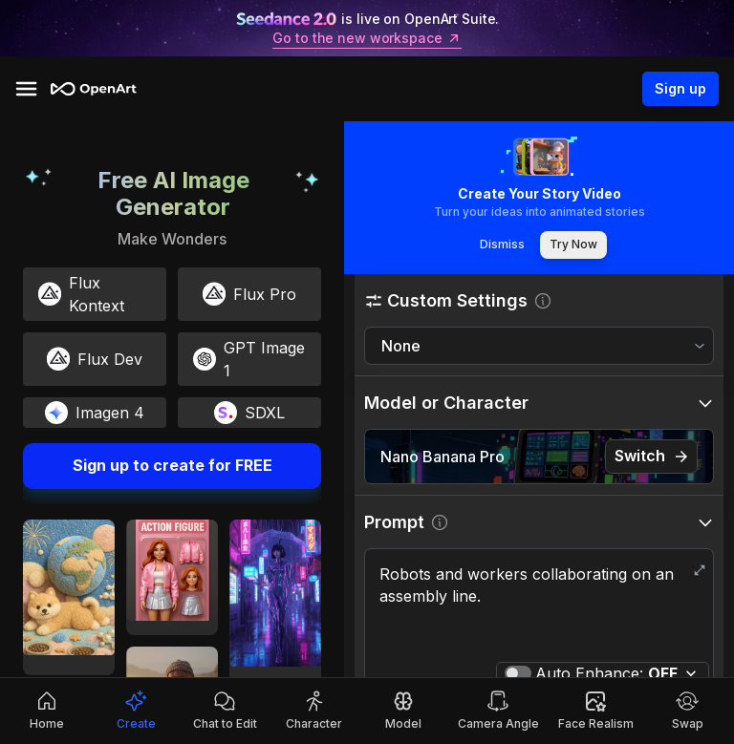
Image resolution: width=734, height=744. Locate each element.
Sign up (680, 89)
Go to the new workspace (366, 38)
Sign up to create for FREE (172, 466)
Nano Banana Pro (442, 456)
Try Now (573, 245)
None (401, 345)
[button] (539, 300)
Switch (651, 456)
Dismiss (501, 245)
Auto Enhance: (606, 673)
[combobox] (539, 346)
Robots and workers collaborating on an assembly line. (539, 607)
